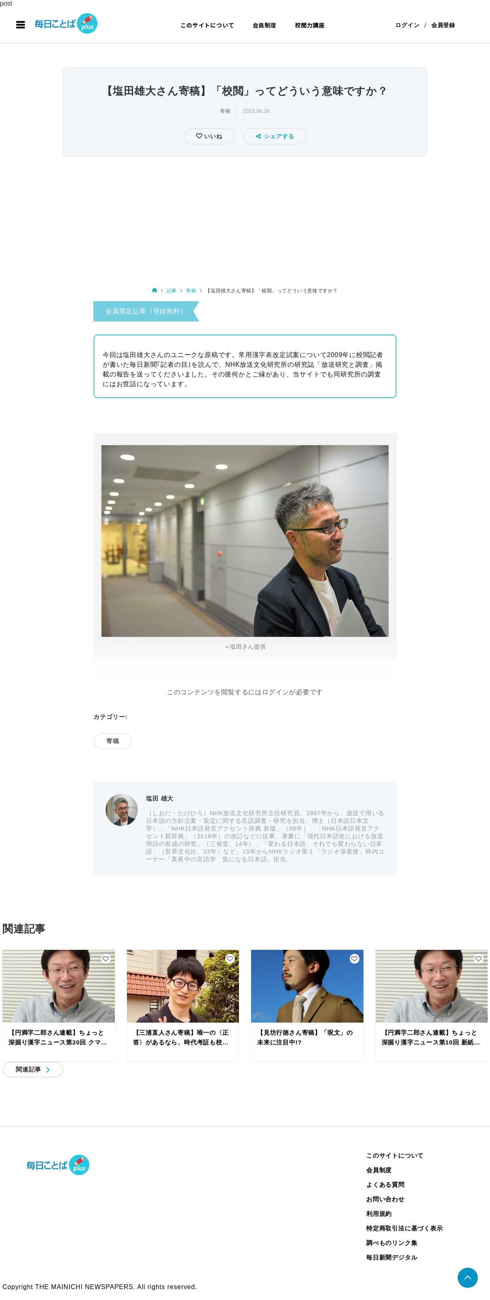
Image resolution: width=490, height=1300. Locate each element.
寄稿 (225, 111)
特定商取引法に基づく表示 (404, 1228)
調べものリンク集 (391, 1242)
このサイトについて (207, 25)
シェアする (275, 136)
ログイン (407, 25)
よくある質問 (385, 1184)
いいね (212, 136)
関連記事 (28, 1069)
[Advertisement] (245, 220)
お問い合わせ (385, 1199)
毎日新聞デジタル (391, 1257)
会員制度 (265, 25)
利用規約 (379, 1213)
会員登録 (443, 25)
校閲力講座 (310, 25)
